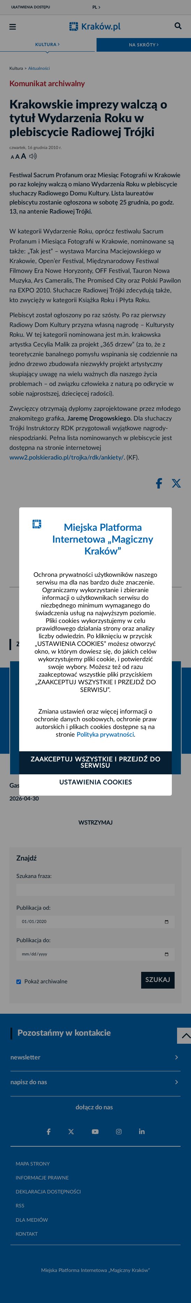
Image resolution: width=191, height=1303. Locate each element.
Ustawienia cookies (95, 783)
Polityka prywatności (105, 735)
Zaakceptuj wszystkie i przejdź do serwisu (95, 763)
